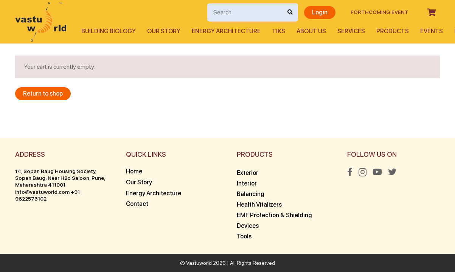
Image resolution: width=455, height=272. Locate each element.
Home (134, 171)
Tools (244, 236)
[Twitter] (392, 172)
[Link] (40, 22)
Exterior (247, 172)
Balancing (250, 194)
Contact (137, 203)
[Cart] (431, 12)
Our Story (139, 182)
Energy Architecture (153, 193)
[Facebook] (350, 172)
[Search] (252, 12)
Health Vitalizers (259, 204)
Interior (247, 183)
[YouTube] (377, 172)
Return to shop (43, 93)
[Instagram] (362, 172)
